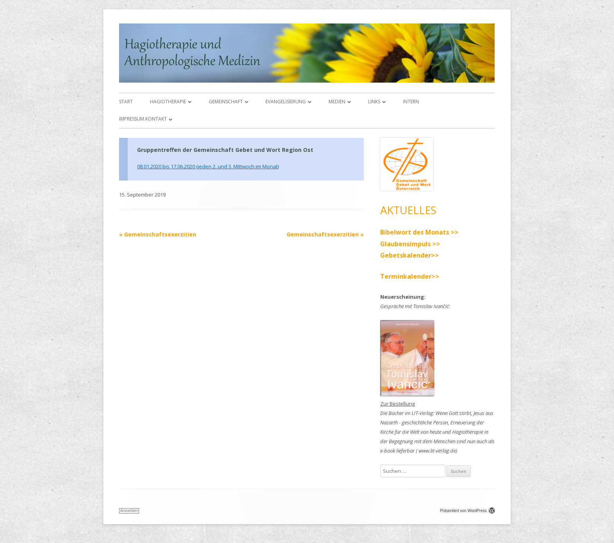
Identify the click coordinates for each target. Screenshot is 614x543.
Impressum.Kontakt (143, 118)
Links (374, 101)
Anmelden (129, 511)
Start (126, 101)
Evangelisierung (285, 101)
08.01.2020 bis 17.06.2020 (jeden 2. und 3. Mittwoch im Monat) (208, 166)
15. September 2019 (142, 194)
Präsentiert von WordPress (467, 511)
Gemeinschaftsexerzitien (157, 234)
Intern (411, 101)
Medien (337, 101)
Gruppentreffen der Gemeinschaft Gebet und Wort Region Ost (225, 149)
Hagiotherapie (168, 101)
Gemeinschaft (226, 101)
